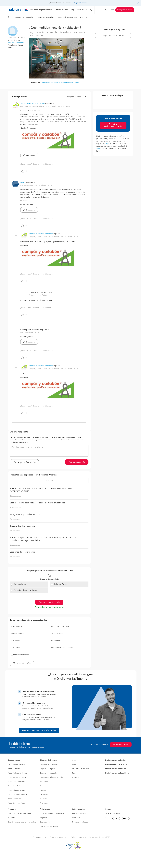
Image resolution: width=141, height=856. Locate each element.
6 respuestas (34, 82)
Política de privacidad (58, 837)
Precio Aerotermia (14, 769)
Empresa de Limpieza (47, 769)
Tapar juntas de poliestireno (22, 526)
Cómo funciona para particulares (19, 813)
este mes (49, 480)
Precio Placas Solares (15, 786)
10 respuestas (15, 508)
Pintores (43, 790)
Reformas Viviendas (46, 17)
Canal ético (76, 818)
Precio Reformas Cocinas (16, 790)
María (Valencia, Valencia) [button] (30, 185)
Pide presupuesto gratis (49, 602)
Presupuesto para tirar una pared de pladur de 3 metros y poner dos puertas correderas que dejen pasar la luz (44, 539)
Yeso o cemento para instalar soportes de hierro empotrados (37, 503)
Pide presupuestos (124, 10)
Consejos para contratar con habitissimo (22, 822)
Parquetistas (44, 781)
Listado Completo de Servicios (116, 764)
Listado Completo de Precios (115, 760)
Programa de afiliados (80, 822)
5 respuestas (15, 531)
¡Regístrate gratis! (80, 3)
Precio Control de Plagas (16, 803)
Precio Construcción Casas (17, 777)
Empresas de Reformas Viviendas (51, 777)
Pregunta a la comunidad (113, 35)
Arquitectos (44, 803)
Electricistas (44, 794)
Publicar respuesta (77, 462)
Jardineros (43, 786)
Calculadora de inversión (49, 826)
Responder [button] (29, 155)
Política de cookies (78, 837)
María (23, 183)
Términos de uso (39, 837)
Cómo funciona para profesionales (52, 813)
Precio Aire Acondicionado (17, 781)
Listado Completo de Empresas (116, 769)
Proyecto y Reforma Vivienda (25, 590)
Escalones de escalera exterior (23, 552)
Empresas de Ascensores (49, 764)
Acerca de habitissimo (80, 813)
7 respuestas (15, 519)
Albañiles (43, 799)
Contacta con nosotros (112, 813)
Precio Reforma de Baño (16, 764)
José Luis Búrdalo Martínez (32, 104)
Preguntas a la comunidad (23, 17)
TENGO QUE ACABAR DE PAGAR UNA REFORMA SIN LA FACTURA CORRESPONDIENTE (41, 490)
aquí (107, 143)
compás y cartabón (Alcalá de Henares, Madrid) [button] (39, 106)
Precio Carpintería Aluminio (17, 794)
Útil (24, 171)
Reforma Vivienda (61, 584)
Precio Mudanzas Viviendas (17, 773)
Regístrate (11, 818)
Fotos (74, 773)
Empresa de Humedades (48, 773)
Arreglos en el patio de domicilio (25, 515)
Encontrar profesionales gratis (113, 125)
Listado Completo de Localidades (117, 773)
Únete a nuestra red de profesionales (39, 731)
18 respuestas (15, 496)
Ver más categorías (22, 663)
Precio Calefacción (14, 799)
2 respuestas (15, 545)
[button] (13, 31)
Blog (74, 764)
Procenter (75, 777)
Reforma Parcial (20, 584)
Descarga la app (45, 822)
